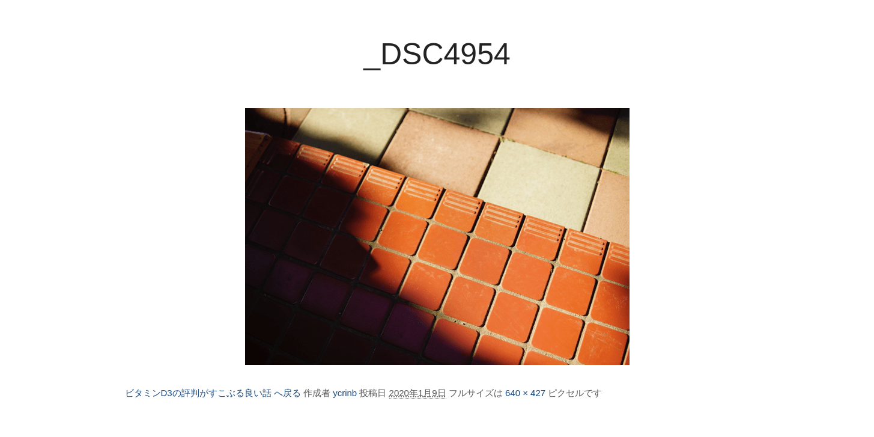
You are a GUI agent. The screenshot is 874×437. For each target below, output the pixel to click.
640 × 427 (525, 393)
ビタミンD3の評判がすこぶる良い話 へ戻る (213, 393)
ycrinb (345, 393)
